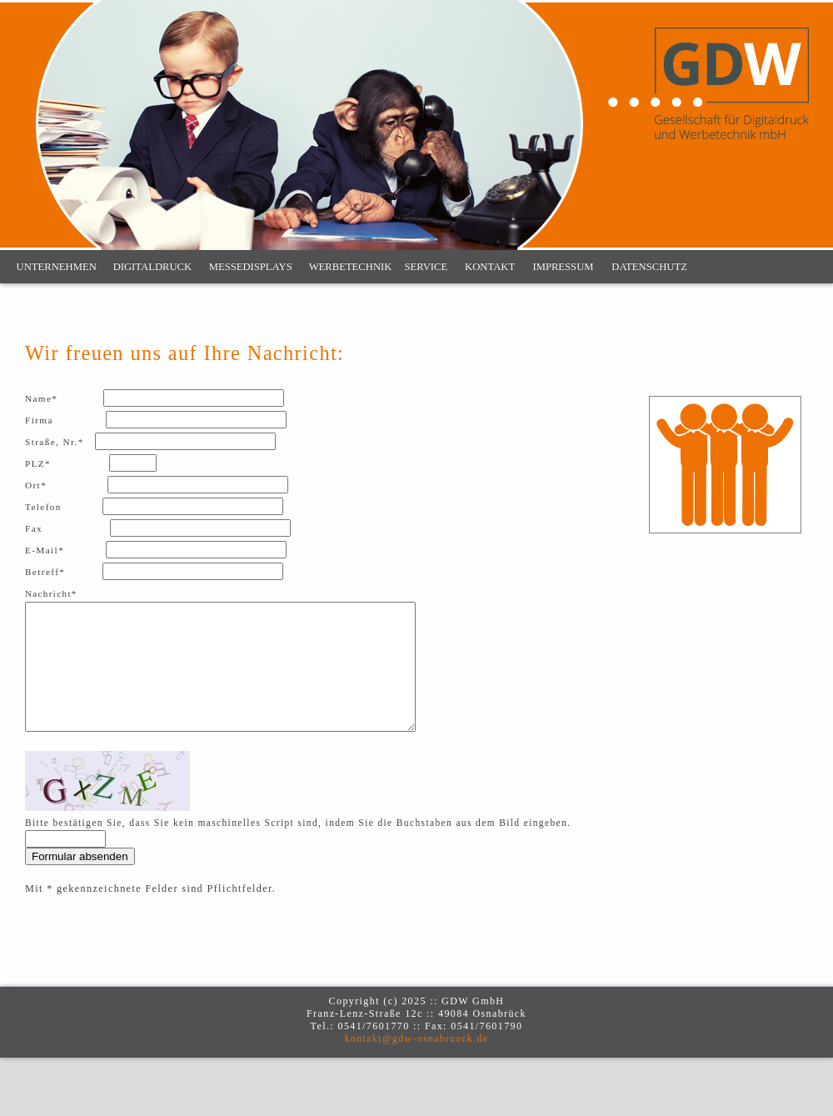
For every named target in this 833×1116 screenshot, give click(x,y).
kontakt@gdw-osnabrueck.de (417, 1063)
